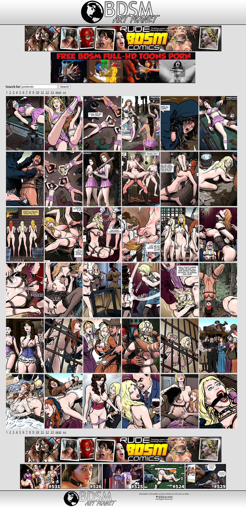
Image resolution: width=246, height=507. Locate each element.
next (58, 92)
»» (64, 92)
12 (47, 92)
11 (42, 92)
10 (37, 92)
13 (52, 92)
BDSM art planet (165, 496)
